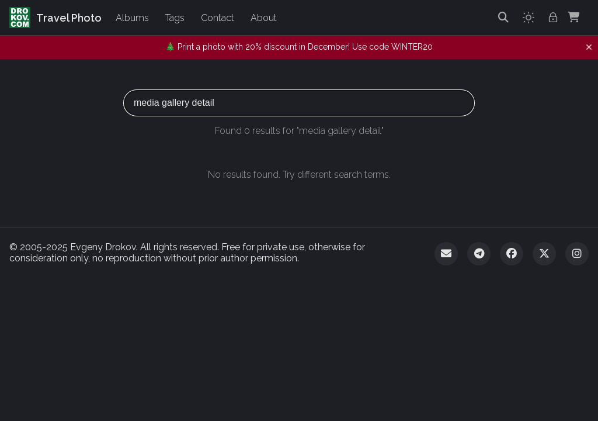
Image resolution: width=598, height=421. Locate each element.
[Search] (503, 17)
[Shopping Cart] (573, 17)
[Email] (446, 253)
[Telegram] (479, 253)
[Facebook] (511, 253)
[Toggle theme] (528, 17)
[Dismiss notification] (589, 47)
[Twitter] (544, 253)
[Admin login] (553, 17)
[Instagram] (577, 253)
